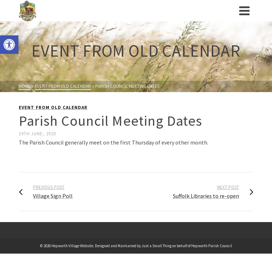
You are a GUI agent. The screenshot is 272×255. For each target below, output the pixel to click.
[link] (9, 44)
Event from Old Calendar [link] (53, 107)
